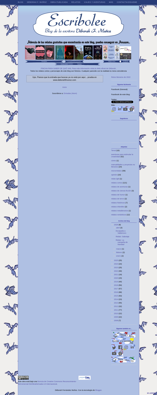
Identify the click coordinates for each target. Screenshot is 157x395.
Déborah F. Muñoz (37, 2)
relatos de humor (118, 195)
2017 (116, 289)
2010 (116, 313)
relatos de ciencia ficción (121, 191)
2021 (116, 274)
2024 (116, 264)
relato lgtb (115, 179)
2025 (116, 260)
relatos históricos (118, 203)
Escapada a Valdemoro (121, 232)
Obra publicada (59, 2)
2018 (116, 285)
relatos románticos (118, 215)
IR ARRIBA (151, 393)
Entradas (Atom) (70, 93)
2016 (116, 292)
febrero (119, 252)
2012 (116, 306)
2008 (116, 320)
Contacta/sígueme (127, 2)
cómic (113, 161)
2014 (116, 299)
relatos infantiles (117, 207)
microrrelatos (116, 171)
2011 (116, 310)
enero (118, 256)
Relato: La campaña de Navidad (122, 242)
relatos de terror (117, 199)
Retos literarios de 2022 (120, 77)
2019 (116, 282)
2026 (116, 225)
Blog (20, 2)
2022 (116, 271)
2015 (116, 296)
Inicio (64, 87)
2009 (116, 317)
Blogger (98, 390)
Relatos (76, 2)
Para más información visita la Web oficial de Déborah (94, 68)
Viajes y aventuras (94, 2)
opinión (114, 175)
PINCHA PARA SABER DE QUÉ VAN (56, 68)
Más (111, 2)
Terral (113, 150)
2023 (116, 267)
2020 (116, 278)
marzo (119, 249)
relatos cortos (116, 183)
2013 (116, 303)
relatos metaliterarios (119, 211)
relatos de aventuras (119, 187)
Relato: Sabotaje (122, 236)
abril (118, 228)
